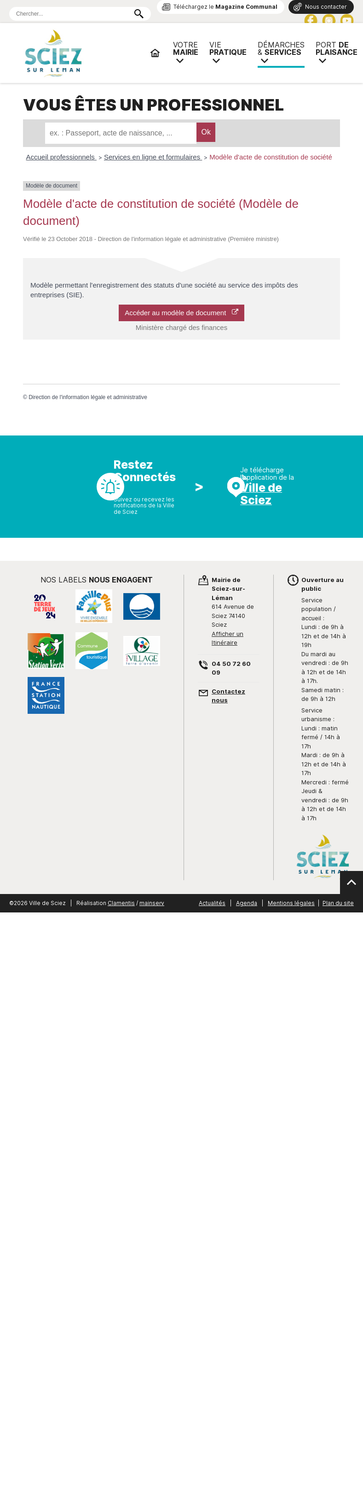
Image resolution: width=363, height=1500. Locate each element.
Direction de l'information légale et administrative (88, 397)
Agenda (246, 903)
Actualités (212, 903)
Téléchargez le (225, 6)
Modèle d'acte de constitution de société (270, 157)
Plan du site (338, 903)
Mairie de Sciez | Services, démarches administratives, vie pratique (83, 53)
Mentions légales (291, 903)
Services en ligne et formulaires (153, 157)
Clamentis (121, 903)
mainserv (151, 903)
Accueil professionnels (61, 157)
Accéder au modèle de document (181, 313)
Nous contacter (326, 6)
